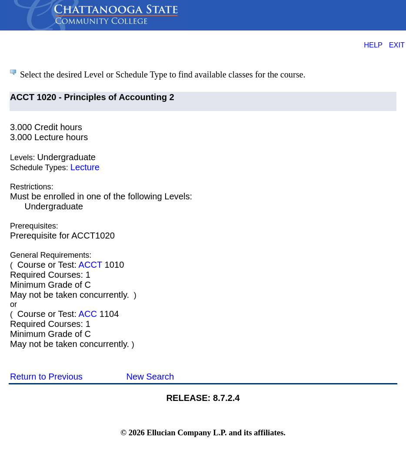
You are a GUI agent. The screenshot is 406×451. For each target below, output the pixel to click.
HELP (373, 45)
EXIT (397, 45)
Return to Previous (46, 376)
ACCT (90, 264)
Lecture (85, 167)
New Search (150, 376)
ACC (87, 314)
